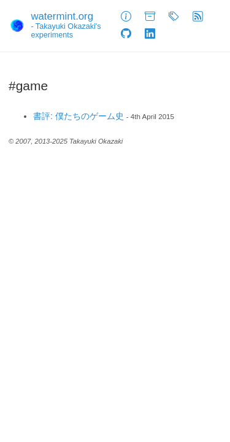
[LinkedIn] (150, 34)
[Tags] (174, 17)
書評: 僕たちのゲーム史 (78, 116)
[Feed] (198, 17)
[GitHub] (126, 34)
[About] (126, 17)
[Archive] (150, 17)
